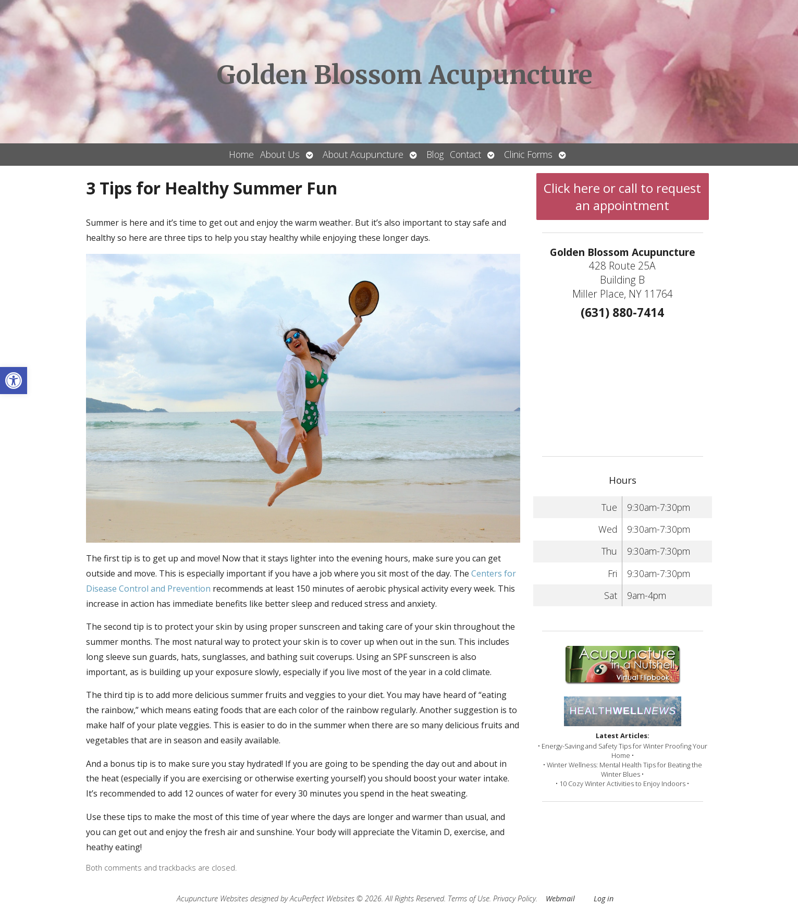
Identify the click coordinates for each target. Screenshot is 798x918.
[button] (13, 380)
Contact (465, 154)
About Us (280, 154)
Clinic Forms (528, 154)
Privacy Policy (514, 898)
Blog (435, 154)
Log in (603, 898)
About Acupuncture (363, 154)
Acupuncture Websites (212, 898)
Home (241, 154)
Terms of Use (468, 898)
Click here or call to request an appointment (622, 196)
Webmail (560, 898)
